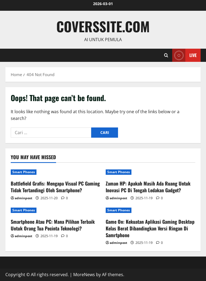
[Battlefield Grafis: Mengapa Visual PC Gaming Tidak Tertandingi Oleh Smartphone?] (55, 172)
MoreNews (84, 275)
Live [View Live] (184, 55)
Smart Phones (23, 172)
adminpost (23, 198)
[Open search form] (166, 55)
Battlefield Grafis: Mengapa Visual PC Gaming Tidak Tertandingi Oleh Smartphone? (55, 187)
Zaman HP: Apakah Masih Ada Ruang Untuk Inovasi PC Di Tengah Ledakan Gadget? (148, 187)
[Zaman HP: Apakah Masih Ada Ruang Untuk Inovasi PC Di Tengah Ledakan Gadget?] (150, 172)
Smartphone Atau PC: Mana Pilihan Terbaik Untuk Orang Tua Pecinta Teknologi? (53, 225)
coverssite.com (103, 26)
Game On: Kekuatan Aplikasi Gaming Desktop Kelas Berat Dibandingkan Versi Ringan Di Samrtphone (150, 228)
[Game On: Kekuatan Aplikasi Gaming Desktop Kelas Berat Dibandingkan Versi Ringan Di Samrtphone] (150, 210)
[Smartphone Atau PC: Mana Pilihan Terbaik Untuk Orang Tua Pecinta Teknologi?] (55, 210)
